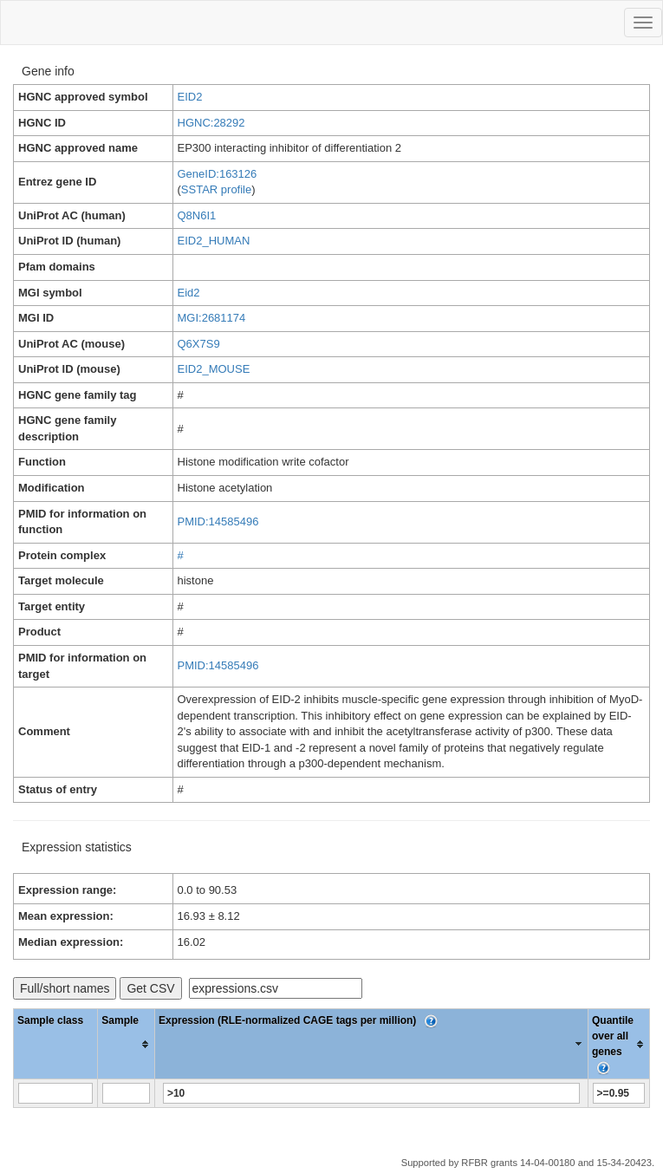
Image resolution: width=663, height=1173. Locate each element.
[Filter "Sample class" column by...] (56, 1093)
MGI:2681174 (212, 317)
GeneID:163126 (217, 173)
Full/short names (64, 988)
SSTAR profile (216, 189)
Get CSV (150, 988)
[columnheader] (126, 1044)
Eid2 (189, 292)
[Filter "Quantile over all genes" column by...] (619, 1093)
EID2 (190, 96)
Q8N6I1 (197, 215)
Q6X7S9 (199, 343)
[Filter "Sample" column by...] (126, 1093)
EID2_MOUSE (214, 368)
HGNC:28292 (211, 122)
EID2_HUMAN (214, 240)
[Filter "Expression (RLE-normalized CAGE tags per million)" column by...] (371, 1093)
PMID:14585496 (218, 521)
